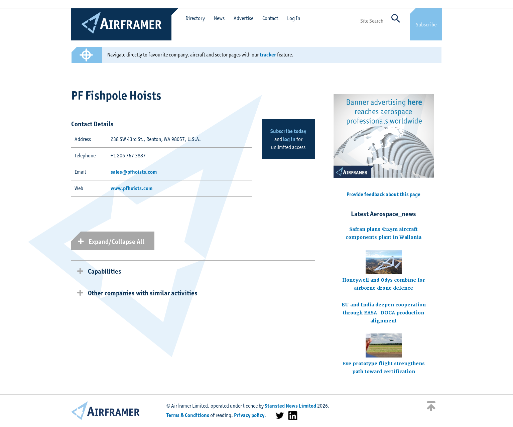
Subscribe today (288, 131)
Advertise (243, 18)
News (219, 18)
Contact (270, 18)
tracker (268, 54)
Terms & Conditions (187, 415)
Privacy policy (249, 415)
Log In (293, 18)
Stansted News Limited (290, 406)
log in (289, 139)
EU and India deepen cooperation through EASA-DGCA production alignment (384, 313)
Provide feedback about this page (383, 194)
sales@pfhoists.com (134, 172)
